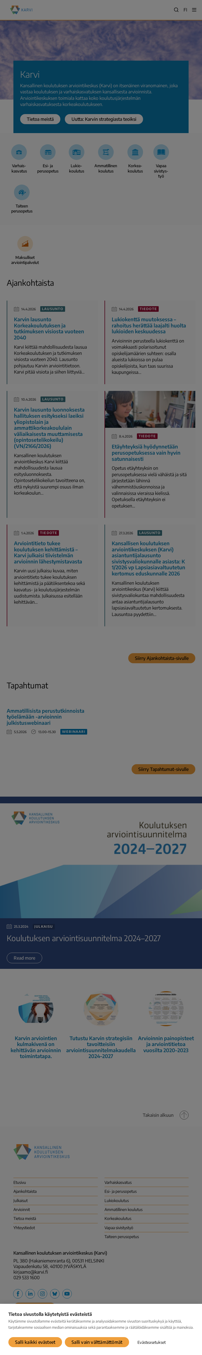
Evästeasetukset (151, 1342)
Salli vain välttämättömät (97, 1342)
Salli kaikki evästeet (35, 1342)
